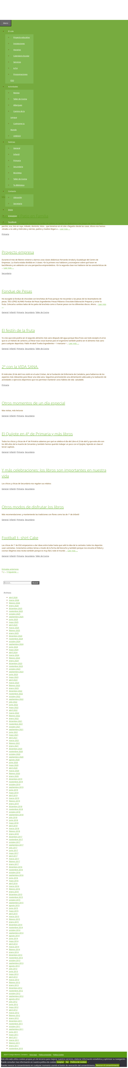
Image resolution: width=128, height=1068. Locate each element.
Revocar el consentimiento (107, 1065)
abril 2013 (13, 977)
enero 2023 (14, 688)
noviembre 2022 (16, 693)
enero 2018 (14, 834)
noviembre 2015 (16, 897)
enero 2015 (14, 922)
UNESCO (17, 136)
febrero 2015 (14, 919)
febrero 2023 (14, 685)
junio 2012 (13, 1004)
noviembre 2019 (16, 781)
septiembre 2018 (16, 814)
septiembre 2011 (16, 1029)
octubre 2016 (14, 872)
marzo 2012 (14, 1012)
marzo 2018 (14, 828)
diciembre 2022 (15, 691)
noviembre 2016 (16, 869)
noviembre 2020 (16, 751)
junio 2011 (13, 1032)
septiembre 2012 (16, 996)
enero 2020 (14, 776)
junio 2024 (13, 647)
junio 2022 (13, 704)
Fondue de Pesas (17, 291)
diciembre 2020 (15, 748)
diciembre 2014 (15, 924)
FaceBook (12, 222)
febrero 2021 (14, 743)
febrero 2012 (14, 1015)
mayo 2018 (13, 823)
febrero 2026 (14, 603)
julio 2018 (13, 817)
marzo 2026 (14, 600)
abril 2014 (13, 944)
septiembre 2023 (16, 671)
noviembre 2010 (16, 1048)
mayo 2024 (13, 649)
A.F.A (15, 68)
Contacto (13, 192)
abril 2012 (13, 1010)
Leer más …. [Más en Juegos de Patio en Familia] (65, 229)
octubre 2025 (14, 614)
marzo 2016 (14, 886)
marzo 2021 (14, 740)
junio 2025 (13, 619)
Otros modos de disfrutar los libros (33, 507)
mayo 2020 (13, 765)
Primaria (17, 161)
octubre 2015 (14, 900)
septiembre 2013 (16, 963)
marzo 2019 (14, 798)
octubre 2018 (14, 812)
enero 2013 (14, 985)
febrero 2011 (14, 1043)
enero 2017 (14, 864)
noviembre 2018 (16, 809)
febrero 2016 (14, 889)
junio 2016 (13, 878)
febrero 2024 (14, 658)
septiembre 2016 (16, 875)
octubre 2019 (14, 784)
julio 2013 (13, 968)
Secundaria (18, 167)
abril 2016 (13, 883)
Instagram (12, 216)
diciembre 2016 (15, 867)
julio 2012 (13, 1001)
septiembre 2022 (16, 699)
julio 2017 (13, 847)
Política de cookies (78, 1062)
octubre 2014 (14, 930)
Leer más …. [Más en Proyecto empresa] (9, 268)
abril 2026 (13, 597)
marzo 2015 (14, 916)
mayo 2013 (13, 974)
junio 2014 (13, 938)
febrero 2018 (14, 831)
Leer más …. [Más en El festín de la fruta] (74, 343)
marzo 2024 (14, 655)
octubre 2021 (14, 726)
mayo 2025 (13, 622)
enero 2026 (14, 605)
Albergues (17, 105)
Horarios (17, 50)
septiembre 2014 (16, 933)
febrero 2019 (14, 801)
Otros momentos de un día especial (33, 403)
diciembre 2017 (15, 836)
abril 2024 (13, 652)
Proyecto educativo (21, 38)
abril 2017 (13, 856)
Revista (16, 93)
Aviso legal (33, 1055)
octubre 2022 (14, 696)
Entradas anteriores (10, 569)
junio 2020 (13, 762)
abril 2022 (13, 710)
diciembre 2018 (15, 806)
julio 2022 (13, 702)
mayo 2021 (13, 735)
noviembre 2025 (16, 611)
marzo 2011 (14, 1040)
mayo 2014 (13, 941)
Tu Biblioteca (18, 185)
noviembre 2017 (16, 839)
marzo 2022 (14, 713)
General (16, 148)
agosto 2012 (14, 999)
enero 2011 (14, 1045)
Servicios (17, 62)
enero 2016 (14, 891)
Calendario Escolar (21, 56)
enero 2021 (14, 746)
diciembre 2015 (15, 894)
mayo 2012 (13, 1007)
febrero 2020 (14, 773)
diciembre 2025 (15, 608)
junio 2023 (13, 674)
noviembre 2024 (16, 638)
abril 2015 (13, 913)
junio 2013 (13, 971)
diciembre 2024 (15, 636)
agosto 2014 (14, 935)
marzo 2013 (14, 979)
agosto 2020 (14, 759)
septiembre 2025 (16, 616)
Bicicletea (17, 173)
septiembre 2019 (16, 787)
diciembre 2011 (15, 1021)
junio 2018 (13, 820)
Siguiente (13, 572)
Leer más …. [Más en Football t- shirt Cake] (73, 550)
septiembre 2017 (16, 845)
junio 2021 (13, 732)
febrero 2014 (14, 949)
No (67, 1062)
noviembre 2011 (16, 1023)
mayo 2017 (13, 853)
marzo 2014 (14, 946)
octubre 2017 (14, 842)
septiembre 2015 (16, 902)
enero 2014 (14, 952)
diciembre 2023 (15, 663)
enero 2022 (14, 718)
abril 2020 (13, 768)
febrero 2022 (14, 715)
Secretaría (17, 204)
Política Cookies (58, 1055)
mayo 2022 (13, 707)
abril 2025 (13, 625)
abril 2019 (13, 795)
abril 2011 (13, 1037)
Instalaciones (19, 44)
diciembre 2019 (15, 779)
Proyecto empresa (18, 252)
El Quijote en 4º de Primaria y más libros (37, 433)
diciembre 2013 (15, 955)
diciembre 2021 (15, 721)
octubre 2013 (14, 960)
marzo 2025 (14, 627)
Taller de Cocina (20, 99)
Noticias (13, 142)
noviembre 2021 (16, 724)
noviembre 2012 (16, 990)
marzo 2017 (14, 858)
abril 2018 (13, 825)
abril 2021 (13, 737)
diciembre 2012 (15, 988)
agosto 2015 (14, 905)
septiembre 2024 (16, 644)
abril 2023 (13, 680)
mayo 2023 (13, 677)
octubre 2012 (14, 993)
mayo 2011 (13, 1034)
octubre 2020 (14, 754)
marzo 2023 (14, 682)
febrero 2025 (14, 630)
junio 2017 (13, 850)
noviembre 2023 (16, 666)
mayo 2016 (13, 880)
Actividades (14, 87)
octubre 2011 (14, 1026)
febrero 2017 (14, 861)
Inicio (10, 210)
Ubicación (17, 198)
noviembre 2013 (16, 957)
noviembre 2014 (16, 927)
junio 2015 (13, 908)
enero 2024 (14, 660)
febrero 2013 (14, 982)
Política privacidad (45, 1055)
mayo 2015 (13, 911)
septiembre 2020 (16, 757)
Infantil (16, 155)
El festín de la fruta (18, 330)
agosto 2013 (14, 966)
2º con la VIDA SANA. (20, 366)
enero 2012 (14, 1018)
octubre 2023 (14, 669)
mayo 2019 (13, 792)
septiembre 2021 (16, 729)
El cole (12, 32)
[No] (88, 1062)
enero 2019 (14, 803)
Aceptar (60, 1062)
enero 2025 (14, 633)
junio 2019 (13, 790)
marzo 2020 (14, 770)
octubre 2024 (14, 641)
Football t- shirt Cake (20, 537)
